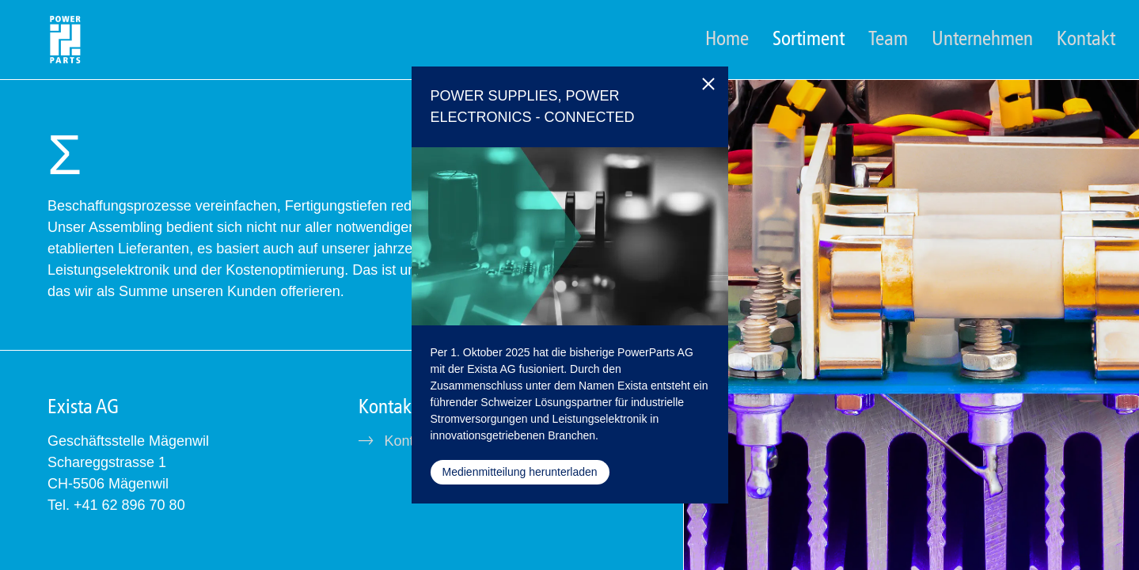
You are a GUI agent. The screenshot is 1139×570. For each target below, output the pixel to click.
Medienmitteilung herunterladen (520, 472)
